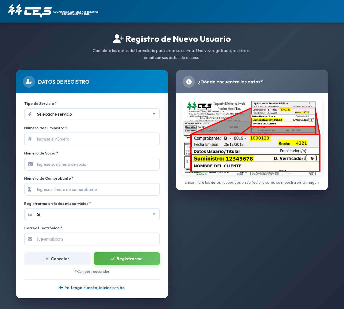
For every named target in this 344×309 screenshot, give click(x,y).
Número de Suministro (45, 128)
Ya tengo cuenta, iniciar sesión (92, 287)
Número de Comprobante (49, 178)
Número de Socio (41, 153)
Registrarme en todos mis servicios (57, 203)
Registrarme (127, 258)
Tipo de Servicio (40, 103)
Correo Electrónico (43, 228)
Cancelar (57, 258)
